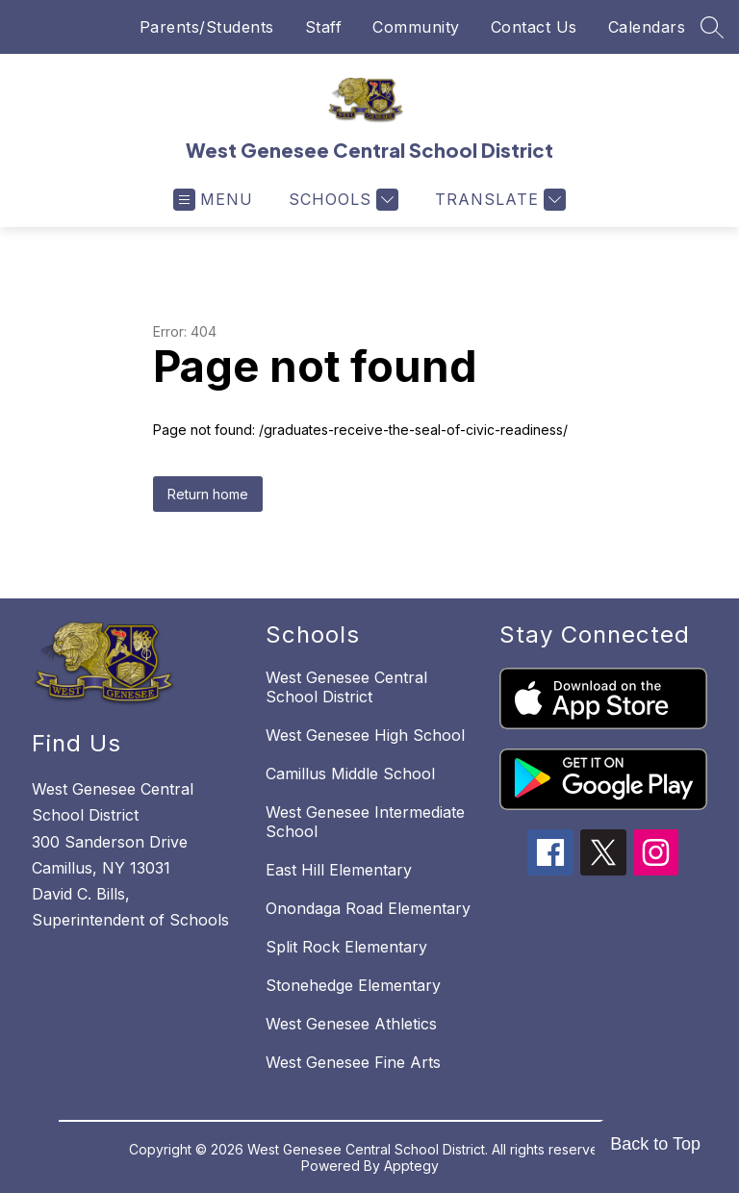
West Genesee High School (365, 735)
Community (416, 27)
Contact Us (534, 27)
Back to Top (655, 1144)
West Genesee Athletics (351, 1023)
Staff (324, 27)
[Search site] (712, 26)
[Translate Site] (498, 200)
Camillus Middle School (350, 773)
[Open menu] (213, 200)
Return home (207, 494)
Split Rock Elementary (346, 946)
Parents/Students (207, 27)
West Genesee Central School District (346, 687)
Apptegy (411, 1165)
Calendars (647, 27)
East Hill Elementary (339, 869)
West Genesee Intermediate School (365, 821)
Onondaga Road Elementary (368, 908)
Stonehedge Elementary (353, 985)
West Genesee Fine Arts (353, 1062)
